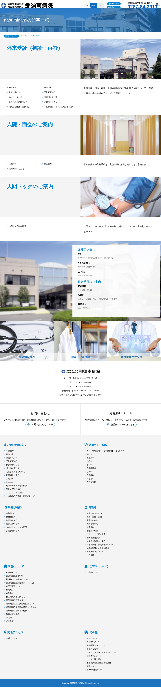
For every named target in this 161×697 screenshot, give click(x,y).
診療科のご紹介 (98, 445)
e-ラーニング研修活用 (96, 534)
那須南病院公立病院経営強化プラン (21, 604)
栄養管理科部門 (12, 531)
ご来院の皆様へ (16, 445)
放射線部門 (11, 517)
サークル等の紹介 (94, 659)
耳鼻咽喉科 (91, 468)
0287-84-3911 (83, 308)
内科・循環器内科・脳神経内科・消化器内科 (105, 451)
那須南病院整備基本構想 (16, 611)
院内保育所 (91, 482)
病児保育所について (14, 586)
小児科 (89, 461)
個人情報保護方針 (94, 670)
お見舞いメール (114, 7)
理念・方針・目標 (94, 517)
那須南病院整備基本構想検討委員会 (21, 607)
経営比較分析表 (12, 614)
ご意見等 (10, 621)
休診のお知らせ (15, 97)
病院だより (11, 590)
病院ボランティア (94, 656)
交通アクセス (15, 632)
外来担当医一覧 (50, 97)
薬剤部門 (10, 514)
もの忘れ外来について (18, 102)
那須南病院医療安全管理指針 (99, 663)
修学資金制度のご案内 (96, 541)
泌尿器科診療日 (50, 102)
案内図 (9, 618)
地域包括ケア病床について (17, 580)
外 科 (89, 455)
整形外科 (90, 458)
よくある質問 (92, 649)
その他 (93, 632)
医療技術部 (15, 507)
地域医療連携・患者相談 (19, 107)
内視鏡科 (90, 475)
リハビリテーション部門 (16, 527)
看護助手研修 (92, 531)
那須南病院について (14, 576)
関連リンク (91, 666)
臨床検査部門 (11, 521)
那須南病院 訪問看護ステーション (20, 583)
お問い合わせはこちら (42, 424)
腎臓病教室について (95, 552)
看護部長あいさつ (94, 514)
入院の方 (12, 164)
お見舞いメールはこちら (123, 424)
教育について (92, 524)
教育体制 (90, 527)
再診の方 (48, 87)
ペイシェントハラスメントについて (102, 652)
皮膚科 (89, 472)
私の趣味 (90, 555)
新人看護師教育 (93, 538)
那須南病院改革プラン (15, 600)
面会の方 (48, 164)
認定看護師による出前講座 (98, 548)
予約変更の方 (49, 92)
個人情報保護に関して (15, 597)
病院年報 (10, 593)
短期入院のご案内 (16, 169)
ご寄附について (98, 566)
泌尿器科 (90, 479)
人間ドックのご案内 (17, 226)
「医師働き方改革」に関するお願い (59, 107)
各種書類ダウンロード (96, 646)
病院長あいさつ (12, 573)
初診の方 (12, 87)
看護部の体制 (92, 521)
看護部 (92, 507)
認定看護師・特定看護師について (101, 545)
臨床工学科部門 (12, 524)
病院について (16, 566)
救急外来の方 (14, 92)
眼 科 (89, 465)
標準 (93, 5)
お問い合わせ (114, 4)
